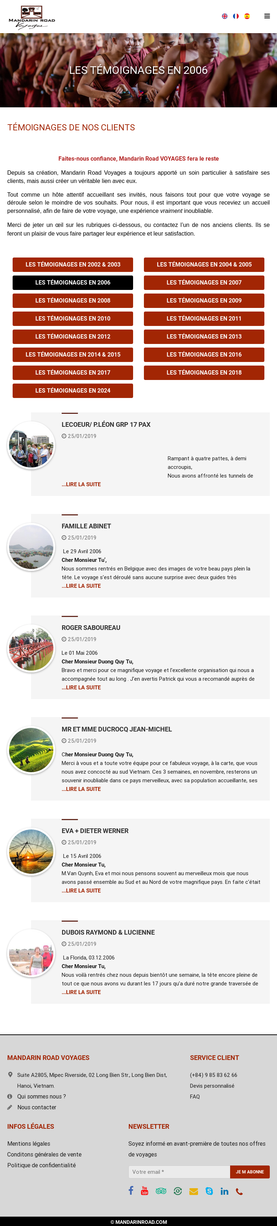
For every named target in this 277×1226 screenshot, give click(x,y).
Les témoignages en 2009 (204, 300)
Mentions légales (28, 1143)
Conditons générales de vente (44, 1154)
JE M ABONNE (250, 1171)
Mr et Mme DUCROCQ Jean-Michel (117, 729)
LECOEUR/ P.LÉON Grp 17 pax (106, 424)
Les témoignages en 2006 (72, 282)
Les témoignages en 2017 (72, 372)
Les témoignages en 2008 (72, 300)
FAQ (195, 1096)
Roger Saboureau (91, 627)
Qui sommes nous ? (36, 1096)
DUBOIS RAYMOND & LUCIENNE (108, 932)
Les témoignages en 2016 (204, 354)
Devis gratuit (200, 16)
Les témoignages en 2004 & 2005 (204, 264)
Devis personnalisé (212, 1086)
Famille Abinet (86, 526)
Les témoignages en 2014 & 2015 (73, 354)
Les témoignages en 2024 (72, 390)
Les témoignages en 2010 (72, 318)
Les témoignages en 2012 (72, 336)
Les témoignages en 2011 (204, 318)
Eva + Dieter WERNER (95, 831)
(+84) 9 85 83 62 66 (139, 16)
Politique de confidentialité (41, 1165)
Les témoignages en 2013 (204, 336)
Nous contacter (31, 1107)
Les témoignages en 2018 (204, 372)
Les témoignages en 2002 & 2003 (73, 264)
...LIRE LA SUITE (81, 484)
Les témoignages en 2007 (204, 282)
